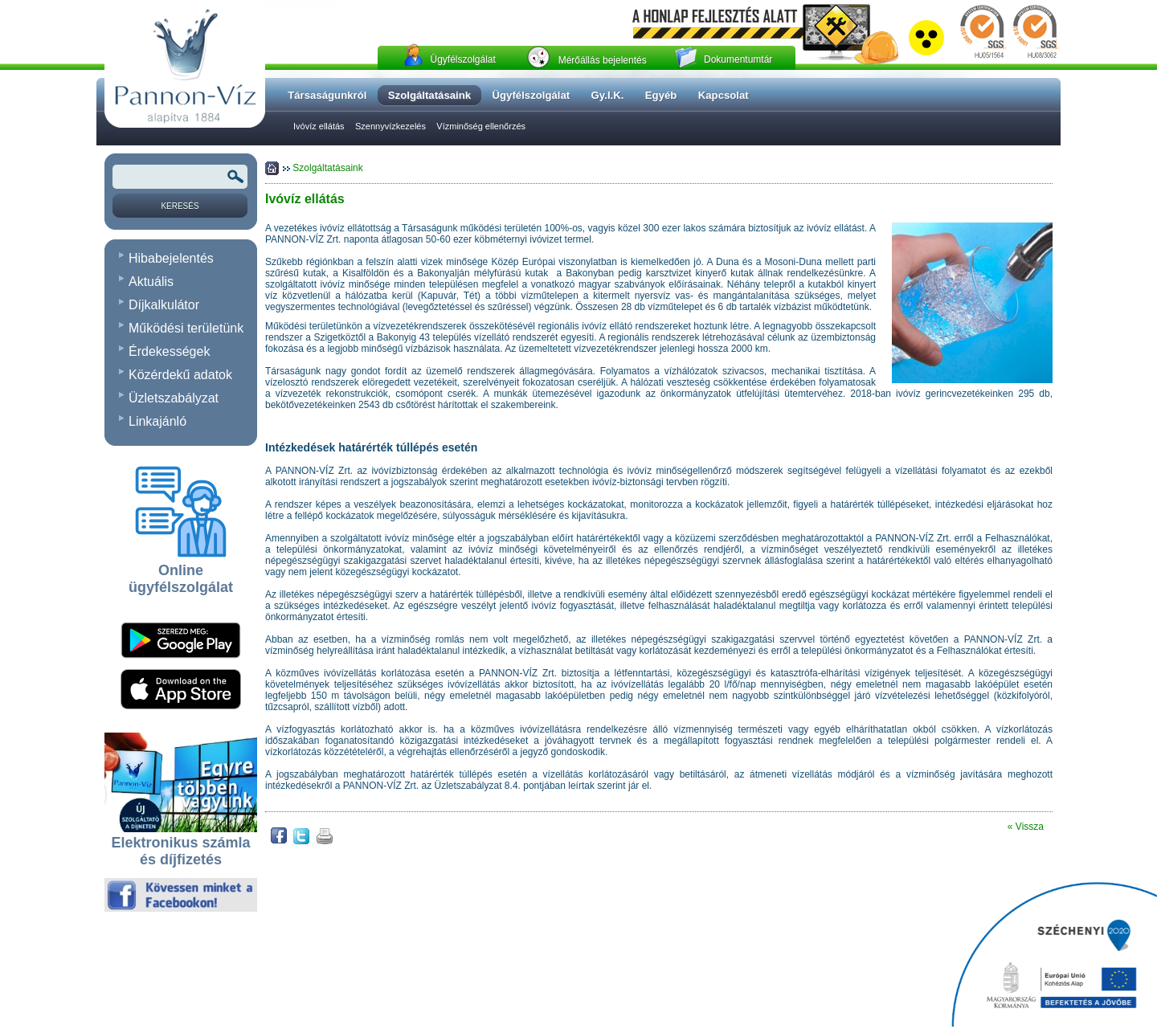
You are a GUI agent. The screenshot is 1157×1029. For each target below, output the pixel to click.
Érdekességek (169, 351)
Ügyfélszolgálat (462, 59)
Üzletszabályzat (174, 398)
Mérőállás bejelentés (602, 60)
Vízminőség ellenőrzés (480, 126)
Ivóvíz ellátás (319, 126)
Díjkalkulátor (164, 305)
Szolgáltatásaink (327, 168)
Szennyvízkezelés (390, 126)
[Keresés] (179, 206)
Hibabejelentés (171, 258)
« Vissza (1026, 826)
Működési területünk (186, 328)
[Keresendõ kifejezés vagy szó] (179, 177)
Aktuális (151, 281)
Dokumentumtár (738, 59)
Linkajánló (157, 421)
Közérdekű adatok (180, 375)
